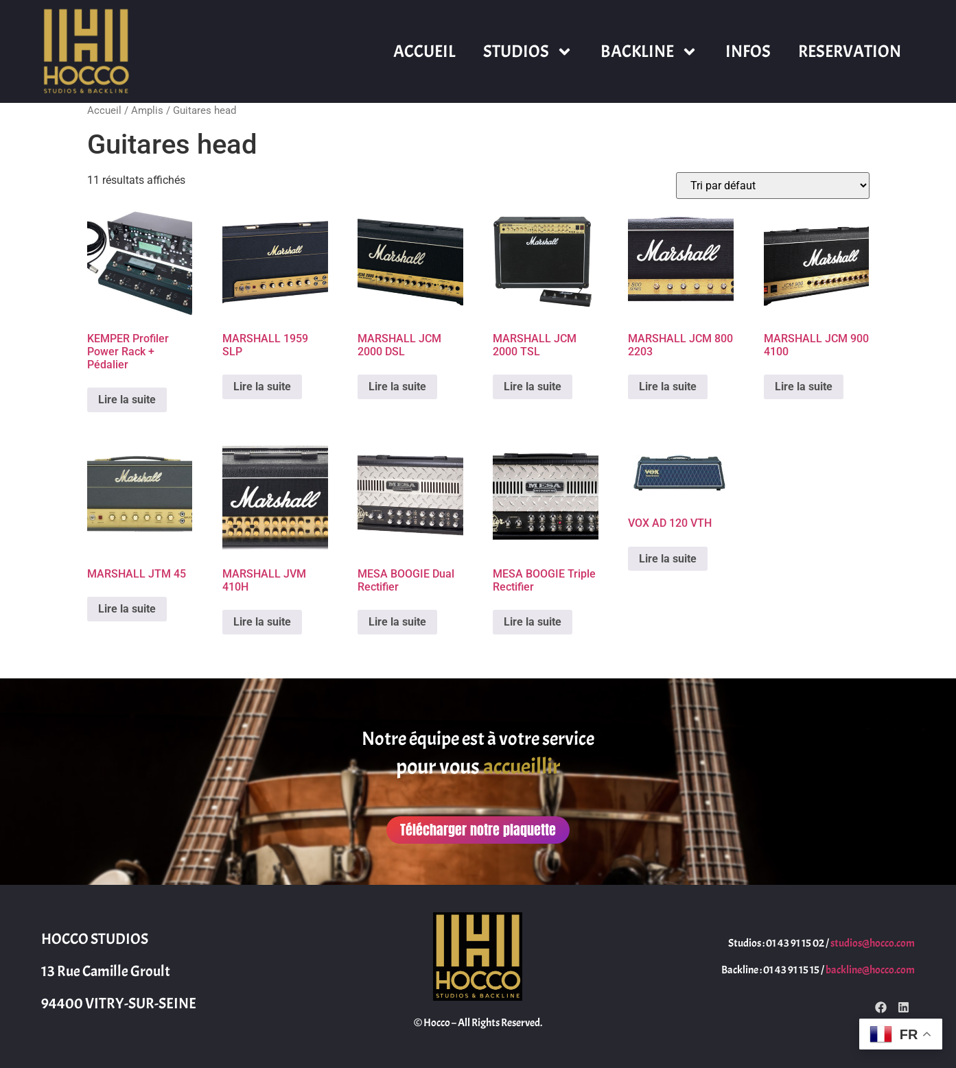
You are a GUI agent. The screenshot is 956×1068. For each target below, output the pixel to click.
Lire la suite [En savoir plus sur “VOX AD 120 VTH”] (668, 558)
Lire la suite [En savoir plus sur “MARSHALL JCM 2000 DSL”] (397, 386)
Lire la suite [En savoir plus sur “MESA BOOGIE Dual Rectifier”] (397, 621)
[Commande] (773, 185)
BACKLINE (649, 51)
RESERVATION (849, 51)
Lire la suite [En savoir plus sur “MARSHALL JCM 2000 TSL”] (532, 386)
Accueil (104, 110)
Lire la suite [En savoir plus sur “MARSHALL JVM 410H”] (262, 621)
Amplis (147, 110)
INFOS (748, 51)
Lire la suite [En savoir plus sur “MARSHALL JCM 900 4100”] (803, 386)
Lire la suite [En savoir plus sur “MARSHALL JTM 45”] (127, 608)
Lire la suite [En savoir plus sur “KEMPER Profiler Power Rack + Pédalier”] (127, 399)
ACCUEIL (424, 51)
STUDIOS (528, 51)
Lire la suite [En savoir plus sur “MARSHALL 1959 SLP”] (262, 386)
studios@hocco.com (872, 943)
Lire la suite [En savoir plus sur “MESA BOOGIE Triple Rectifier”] (532, 621)
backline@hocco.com (870, 970)
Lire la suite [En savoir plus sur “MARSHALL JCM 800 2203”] (668, 386)
